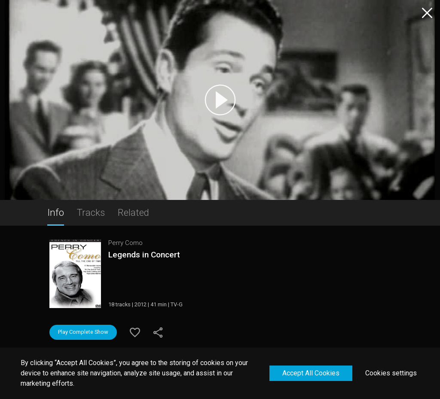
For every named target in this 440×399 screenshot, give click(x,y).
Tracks (91, 212)
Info (55, 212)
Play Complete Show (83, 332)
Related (133, 212)
